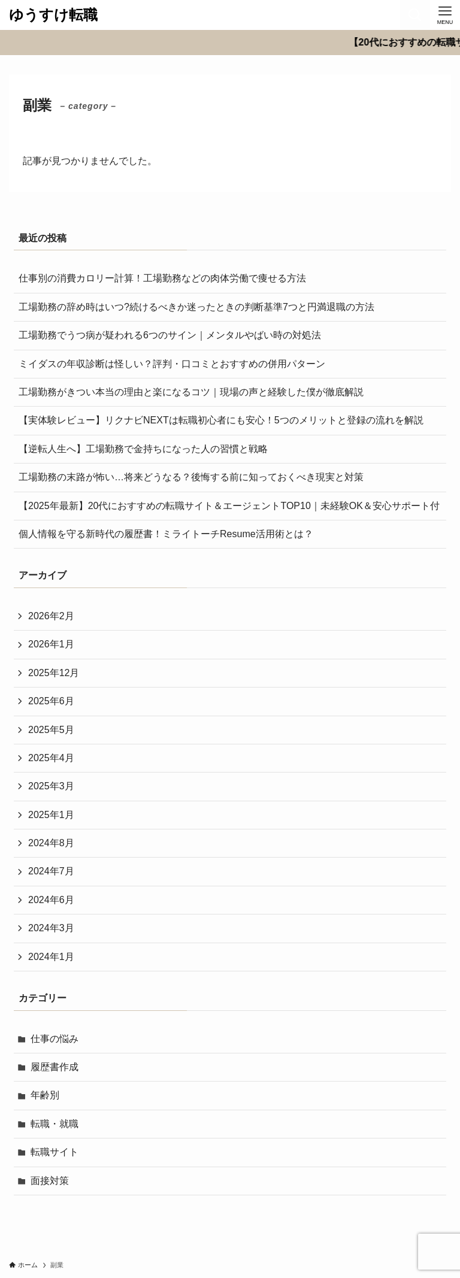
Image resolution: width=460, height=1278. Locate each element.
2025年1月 (51, 815)
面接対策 (50, 1181)
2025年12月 (53, 673)
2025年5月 (51, 730)
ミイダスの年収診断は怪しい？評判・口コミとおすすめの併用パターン (172, 364)
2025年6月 (51, 701)
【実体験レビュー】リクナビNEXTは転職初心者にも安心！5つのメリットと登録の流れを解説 (221, 420)
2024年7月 (51, 871)
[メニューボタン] (445, 15)
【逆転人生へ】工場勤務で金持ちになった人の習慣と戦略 (143, 449)
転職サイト (54, 1152)
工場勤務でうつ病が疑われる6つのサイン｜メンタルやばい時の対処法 (170, 335)
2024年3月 (51, 928)
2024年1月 (51, 957)
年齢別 (45, 1095)
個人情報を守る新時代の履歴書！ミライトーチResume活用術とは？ (166, 534)
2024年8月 (51, 843)
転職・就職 (54, 1124)
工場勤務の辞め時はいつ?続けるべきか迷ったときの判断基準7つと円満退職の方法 (196, 307)
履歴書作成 (54, 1067)
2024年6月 (51, 900)
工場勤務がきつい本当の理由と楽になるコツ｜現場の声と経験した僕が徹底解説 (191, 392)
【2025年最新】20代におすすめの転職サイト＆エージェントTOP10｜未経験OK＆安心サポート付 (229, 506)
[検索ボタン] (415, 15)
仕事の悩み (54, 1039)
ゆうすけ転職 (53, 15)
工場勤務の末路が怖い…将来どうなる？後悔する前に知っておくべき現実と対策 (191, 477)
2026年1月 (51, 644)
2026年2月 (51, 616)
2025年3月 (51, 786)
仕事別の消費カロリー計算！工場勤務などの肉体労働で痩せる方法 (162, 278)
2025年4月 (51, 758)
